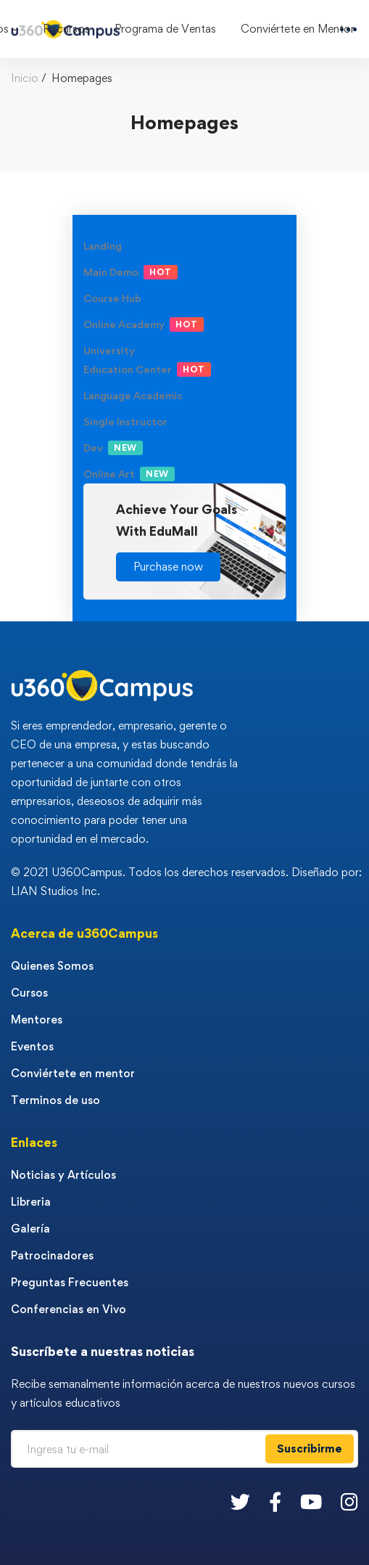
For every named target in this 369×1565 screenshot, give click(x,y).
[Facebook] (275, 1501)
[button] (168, 566)
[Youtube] (311, 1501)
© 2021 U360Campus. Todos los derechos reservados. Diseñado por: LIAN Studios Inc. (186, 881)
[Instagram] (349, 1501)
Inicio (24, 78)
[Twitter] (240, 1501)
